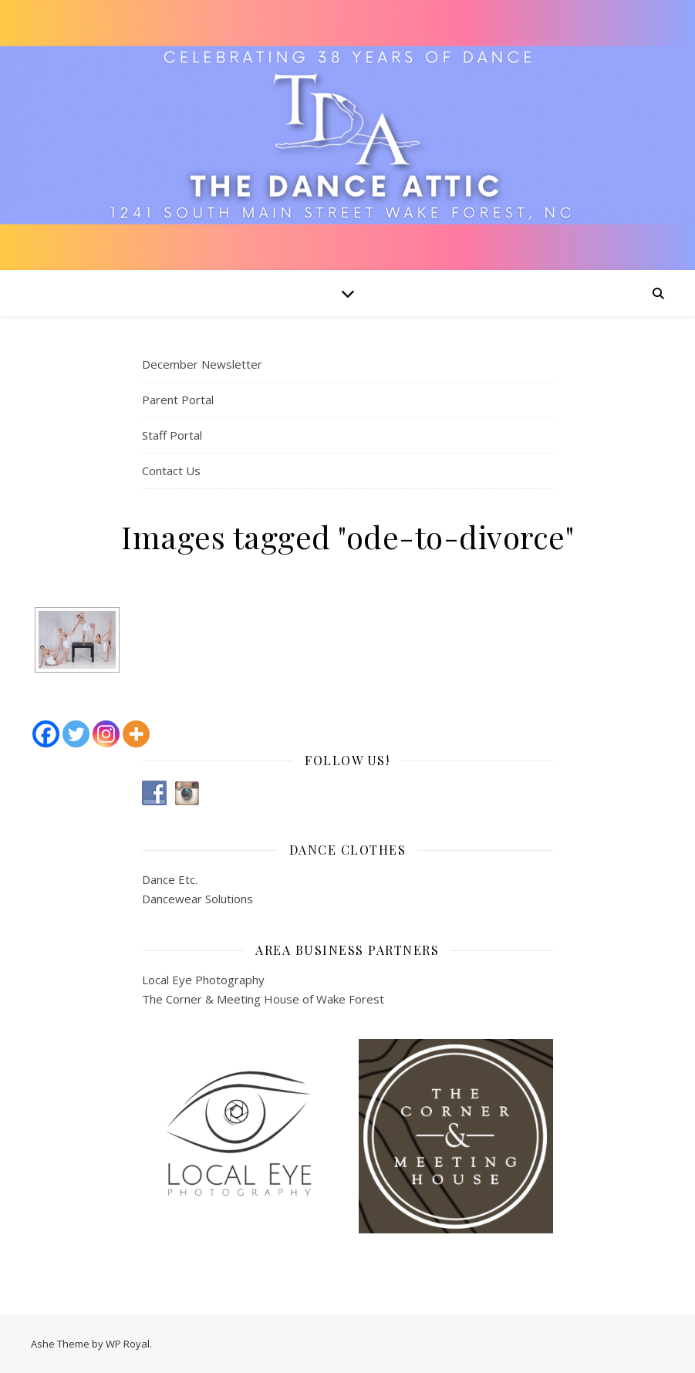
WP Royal (128, 1344)
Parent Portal (178, 399)
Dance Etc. (169, 879)
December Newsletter (202, 364)
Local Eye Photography (203, 979)
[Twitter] (75, 733)
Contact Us (171, 470)
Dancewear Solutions (197, 898)
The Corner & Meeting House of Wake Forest (263, 999)
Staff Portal (172, 435)
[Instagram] (106, 733)
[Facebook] (45, 733)
